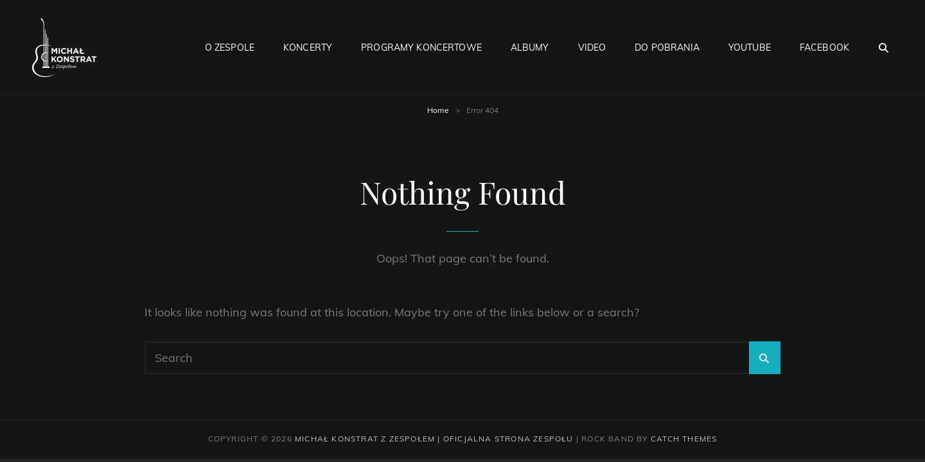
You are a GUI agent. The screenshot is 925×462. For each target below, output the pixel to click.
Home (438, 110)
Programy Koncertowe (421, 47)
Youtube (749, 47)
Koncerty (307, 47)
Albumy (530, 47)
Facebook (824, 47)
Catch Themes (684, 438)
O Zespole (229, 47)
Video (592, 47)
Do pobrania (667, 47)
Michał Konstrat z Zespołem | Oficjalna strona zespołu (434, 438)
